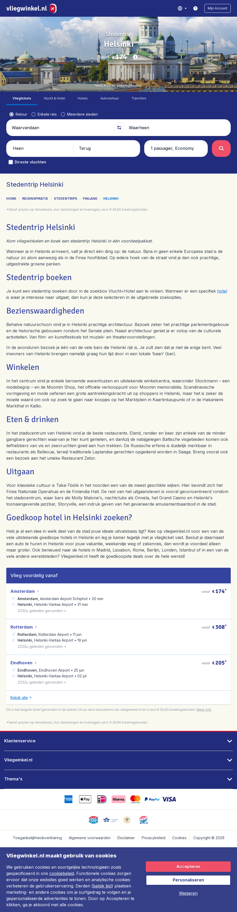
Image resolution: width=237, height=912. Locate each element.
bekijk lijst (102, 886)
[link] (195, 8)
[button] (217, 8)
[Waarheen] (176, 114)
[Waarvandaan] (60, 114)
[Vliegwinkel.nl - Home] (32, 8)
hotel (222, 279)
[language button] (182, 8)
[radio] (18, 101)
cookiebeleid (61, 873)
